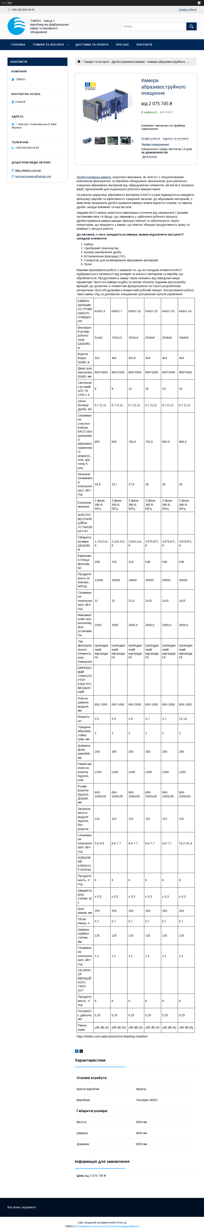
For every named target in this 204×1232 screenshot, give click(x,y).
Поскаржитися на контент (91, 1226)
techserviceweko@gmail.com (33, 176)
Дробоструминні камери (128, 61)
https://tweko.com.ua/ (28, 170)
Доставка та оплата (91, 44)
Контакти (144, 44)
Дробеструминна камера (94, 177)
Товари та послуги (48, 44)
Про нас (122, 44)
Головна (18, 44)
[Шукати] (191, 26)
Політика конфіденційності (123, 1226)
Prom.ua (122, 1222)
